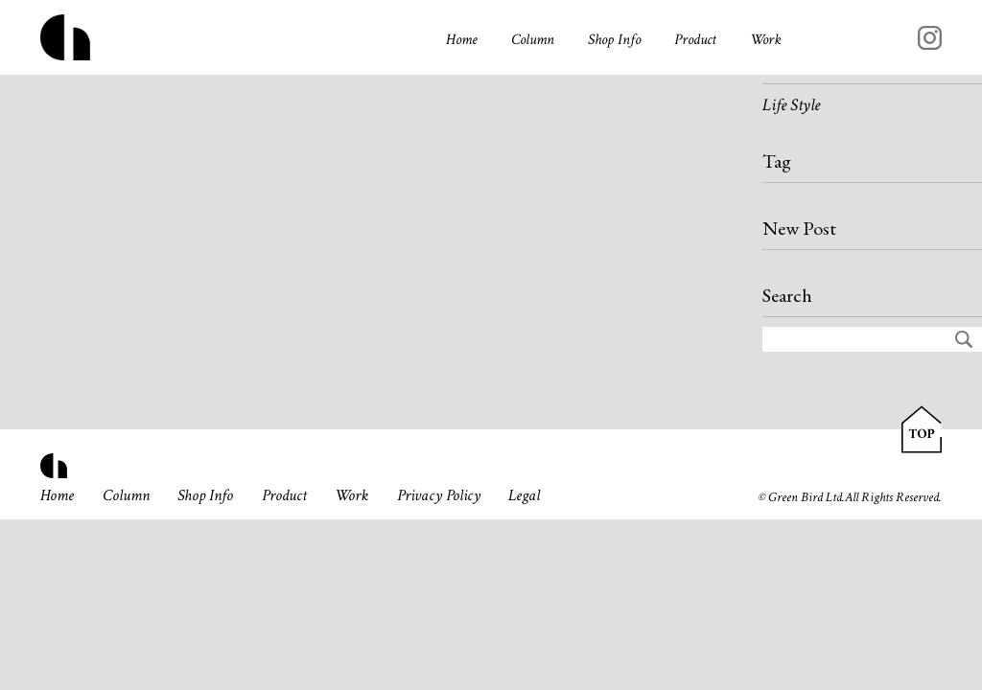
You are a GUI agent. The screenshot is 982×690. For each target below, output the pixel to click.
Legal (524, 495)
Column (532, 40)
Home (462, 40)
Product (695, 40)
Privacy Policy (438, 495)
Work (766, 40)
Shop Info (614, 40)
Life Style (791, 105)
